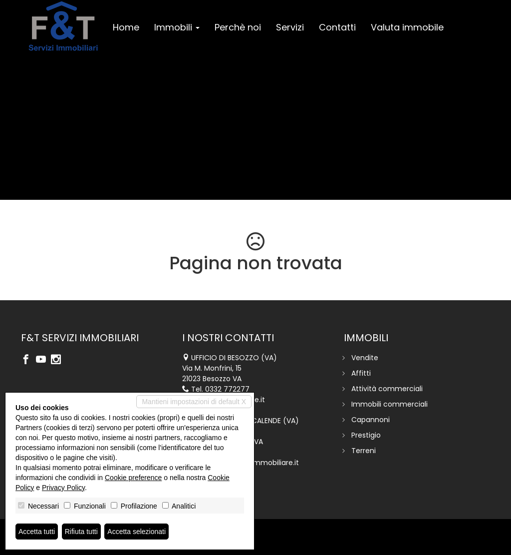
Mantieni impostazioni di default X (194, 402)
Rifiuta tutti (81, 532)
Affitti (361, 373)
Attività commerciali (387, 389)
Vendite (364, 358)
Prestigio (366, 435)
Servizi (290, 27)
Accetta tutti (36, 532)
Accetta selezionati (136, 532)
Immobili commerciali (389, 404)
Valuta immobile (407, 27)
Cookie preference (133, 478)
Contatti (337, 27)
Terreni (363, 451)
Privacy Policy (63, 488)
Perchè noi (238, 27)
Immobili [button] (177, 27)
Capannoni (370, 420)
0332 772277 (227, 389)
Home (126, 27)
